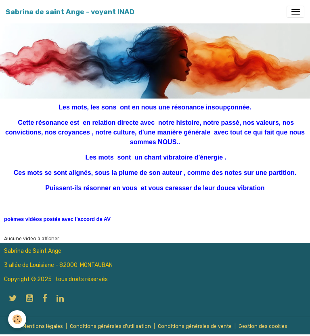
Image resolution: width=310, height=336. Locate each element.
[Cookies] (17, 319)
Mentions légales (43, 326)
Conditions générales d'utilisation (110, 326)
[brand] (70, 11)
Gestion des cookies (263, 326)
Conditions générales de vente (195, 326)
